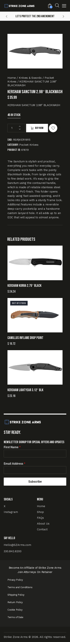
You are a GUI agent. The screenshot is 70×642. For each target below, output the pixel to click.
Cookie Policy (15, 609)
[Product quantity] (16, 128)
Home (11, 78)
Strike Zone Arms (16, 637)
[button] (64, 6)
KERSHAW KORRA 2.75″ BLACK (24, 286)
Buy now (39, 128)
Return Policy (15, 602)
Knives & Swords (30, 78)
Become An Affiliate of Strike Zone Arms (35, 567)
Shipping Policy (15, 594)
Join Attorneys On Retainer (35, 572)
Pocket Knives (28, 144)
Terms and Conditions (19, 587)
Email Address (14, 463)
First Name (12, 447)
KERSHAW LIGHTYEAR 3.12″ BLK (25, 390)
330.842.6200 (12, 551)
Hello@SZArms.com (17, 545)
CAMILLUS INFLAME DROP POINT (25, 338)
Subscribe (35, 481)
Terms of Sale (15, 617)
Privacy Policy (15, 579)
